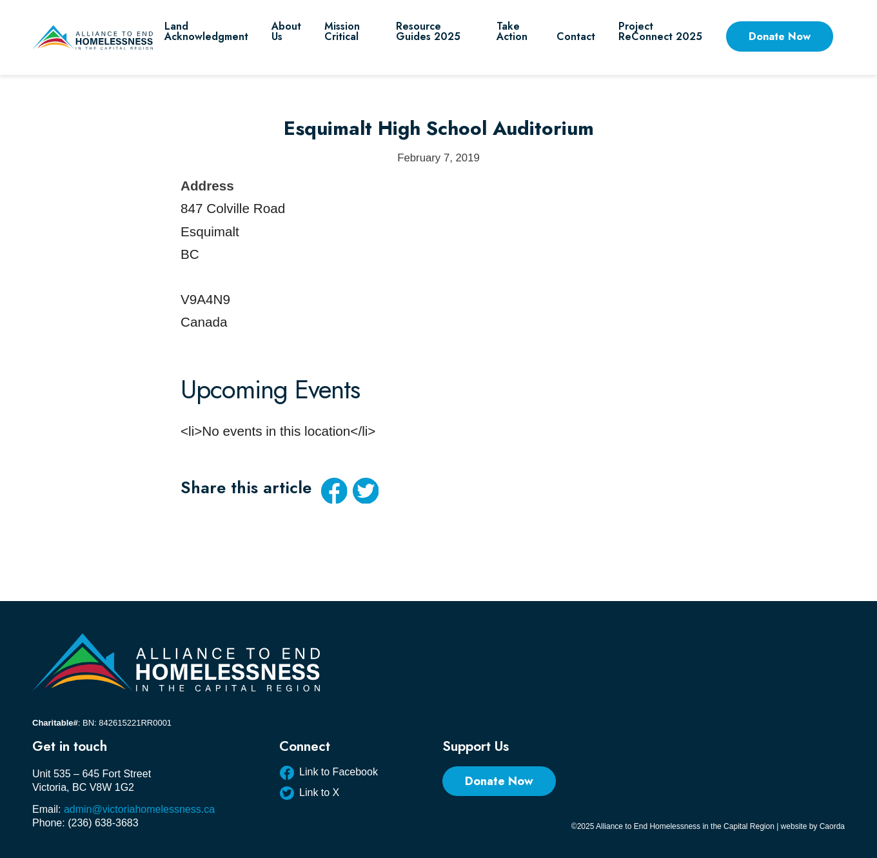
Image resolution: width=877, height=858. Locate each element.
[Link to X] (329, 795)
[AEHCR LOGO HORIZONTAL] (92, 37)
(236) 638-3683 (103, 822)
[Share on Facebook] (334, 491)
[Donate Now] (499, 781)
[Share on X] (366, 491)
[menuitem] (206, 37)
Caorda (832, 826)
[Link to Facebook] (329, 774)
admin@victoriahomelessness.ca (139, 809)
